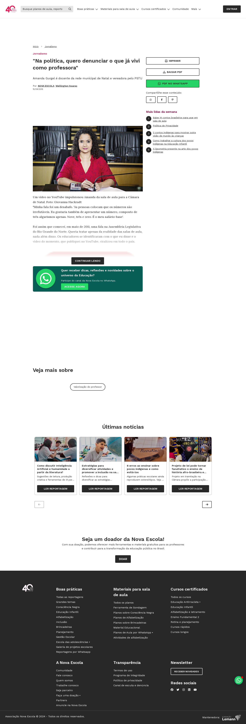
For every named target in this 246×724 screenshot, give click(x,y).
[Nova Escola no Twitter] (178, 690)
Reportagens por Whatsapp (73, 652)
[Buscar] (44, 9)
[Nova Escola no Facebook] (172, 690)
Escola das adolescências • (73, 642)
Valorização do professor (88, 386)
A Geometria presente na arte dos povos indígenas (172, 150)
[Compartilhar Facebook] (161, 99)
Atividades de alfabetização (130, 637)
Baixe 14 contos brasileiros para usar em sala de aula (172, 119)
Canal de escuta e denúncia (131, 685)
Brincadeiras (64, 627)
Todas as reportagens (69, 597)
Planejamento (65, 632)
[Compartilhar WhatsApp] (151, 99)
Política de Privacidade (162, 126)
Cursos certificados (155, 9)
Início (36, 46)
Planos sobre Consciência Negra (133, 612)
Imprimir (173, 60)
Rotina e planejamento (185, 622)
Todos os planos (123, 602)
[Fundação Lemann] (231, 718)
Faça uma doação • (68, 695)
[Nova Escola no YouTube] (195, 690)
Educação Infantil (67, 612)
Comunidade (180, 9)
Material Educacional (126, 627)
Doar (123, 559)
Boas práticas (87, 9)
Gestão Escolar (65, 637)
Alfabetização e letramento (188, 612)
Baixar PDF (172, 72)
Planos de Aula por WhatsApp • (133, 632)
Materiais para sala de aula (120, 9)
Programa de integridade (129, 675)
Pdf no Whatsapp (173, 83)
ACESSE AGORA (74, 286)
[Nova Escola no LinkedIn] (189, 690)
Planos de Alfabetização (128, 617)
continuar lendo (87, 260)
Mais (196, 9)
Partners (61, 700)
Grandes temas (65, 602)
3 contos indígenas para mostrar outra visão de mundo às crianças (171, 134)
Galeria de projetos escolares (74, 647)
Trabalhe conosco (67, 685)
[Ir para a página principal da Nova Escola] (11, 9)
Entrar (232, 9)
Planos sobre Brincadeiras (129, 622)
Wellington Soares (66, 86)
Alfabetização (64, 617)
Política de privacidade (127, 680)
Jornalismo (51, 46)
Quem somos (64, 680)
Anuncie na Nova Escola (71, 705)
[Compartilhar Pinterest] (172, 99)
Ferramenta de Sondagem (130, 607)
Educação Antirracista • (185, 602)
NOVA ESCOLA (46, 86)
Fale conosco (64, 675)
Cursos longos (180, 632)
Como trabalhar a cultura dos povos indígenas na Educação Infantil (169, 142)
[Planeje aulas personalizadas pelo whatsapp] (238, 680)
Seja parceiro (64, 690)
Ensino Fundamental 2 (185, 617)
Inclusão (61, 622)
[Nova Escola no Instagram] (183, 690)
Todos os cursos (181, 597)
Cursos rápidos (180, 627)
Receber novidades (186, 671)
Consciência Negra (68, 607)
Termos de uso (122, 670)
